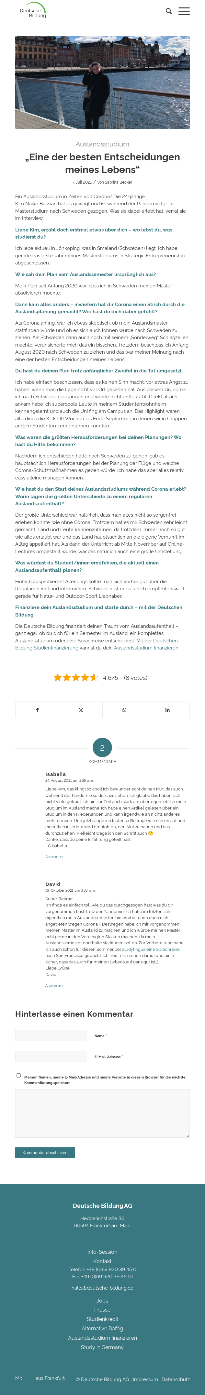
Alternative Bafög (102, 1328)
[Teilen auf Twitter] (80, 710)
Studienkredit (102, 1318)
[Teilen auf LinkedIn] (167, 710)
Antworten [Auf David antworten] (54, 985)
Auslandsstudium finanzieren (146, 647)
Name (101, 1035)
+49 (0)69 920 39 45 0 (111, 1269)
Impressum (145, 1379)
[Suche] (165, 11)
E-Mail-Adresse (109, 1056)
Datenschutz (176, 1379)
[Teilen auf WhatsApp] (124, 710)
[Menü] (181, 11)
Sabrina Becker (118, 182)
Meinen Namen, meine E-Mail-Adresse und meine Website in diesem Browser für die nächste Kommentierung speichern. (105, 1080)
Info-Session (102, 1251)
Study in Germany (102, 1346)
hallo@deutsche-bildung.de (102, 1287)
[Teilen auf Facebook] (37, 710)
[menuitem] (165, 18)
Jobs (102, 1300)
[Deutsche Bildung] (84, 10)
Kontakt (102, 1260)
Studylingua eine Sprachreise (151, 949)
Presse (102, 1309)
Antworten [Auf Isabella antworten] (54, 856)
